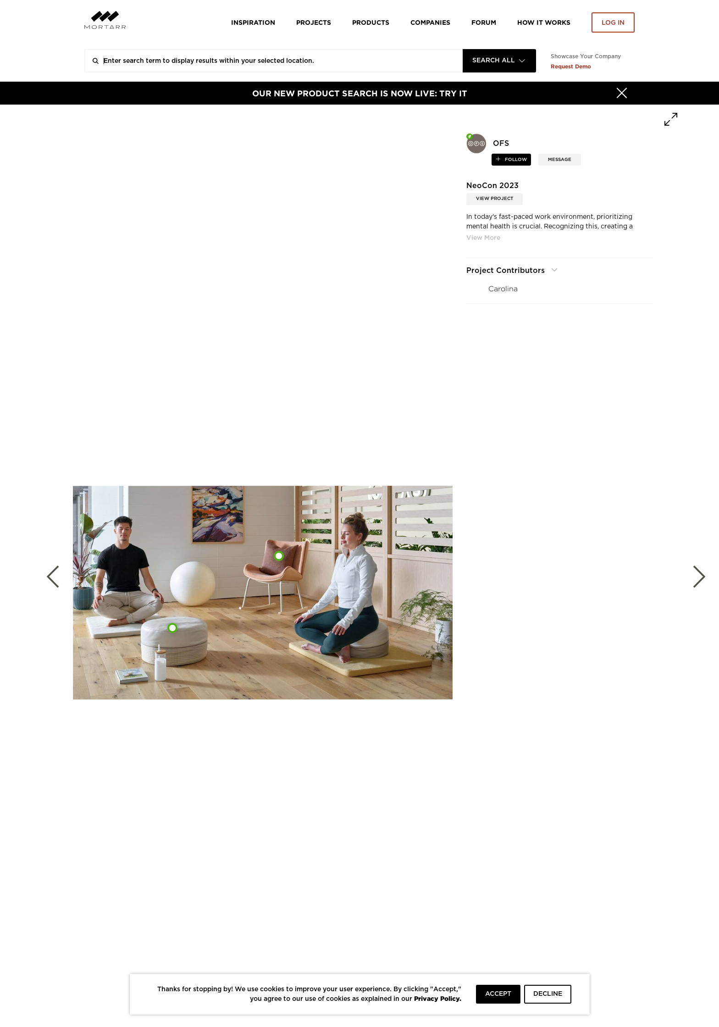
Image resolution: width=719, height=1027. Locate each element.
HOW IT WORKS (543, 22)
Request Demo (571, 66)
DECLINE (547, 994)
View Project (494, 198)
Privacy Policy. (437, 998)
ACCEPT (498, 994)
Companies (430, 22)
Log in (613, 23)
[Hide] (622, 93)
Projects (313, 22)
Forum (483, 22)
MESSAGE (559, 159)
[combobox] (499, 60)
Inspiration (253, 22)
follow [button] (515, 159)
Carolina (503, 289)
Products (370, 22)
